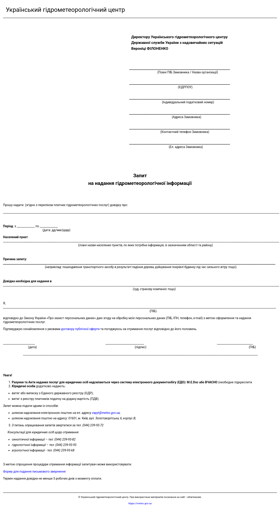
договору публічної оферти (80, 329)
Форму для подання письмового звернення (34, 471)
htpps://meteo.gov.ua (139, 503)
